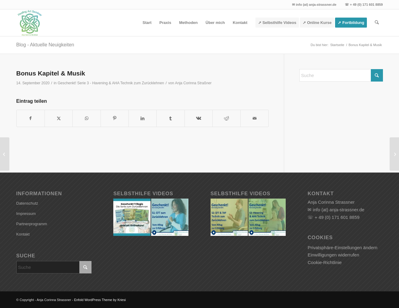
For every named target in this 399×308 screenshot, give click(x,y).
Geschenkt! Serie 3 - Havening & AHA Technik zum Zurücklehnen (111, 83)
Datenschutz (27, 203)
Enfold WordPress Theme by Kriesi (100, 300)
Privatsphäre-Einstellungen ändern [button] (342, 247)
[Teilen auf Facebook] (31, 118)
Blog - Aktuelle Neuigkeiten (45, 44)
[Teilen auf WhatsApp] (86, 118)
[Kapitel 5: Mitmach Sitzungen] (4, 154)
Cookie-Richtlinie (325, 262)
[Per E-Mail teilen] (254, 118)
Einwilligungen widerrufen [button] (333, 254)
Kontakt (23, 234)
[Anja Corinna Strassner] (29, 22)
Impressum (26, 213)
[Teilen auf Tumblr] (170, 118)
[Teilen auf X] (58, 118)
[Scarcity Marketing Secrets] (394, 154)
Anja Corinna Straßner (193, 83)
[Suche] (377, 22)
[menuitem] (146, 22)
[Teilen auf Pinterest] (114, 118)
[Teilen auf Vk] (198, 118)
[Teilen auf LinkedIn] (142, 118)
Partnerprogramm (31, 224)
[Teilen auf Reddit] (226, 118)
